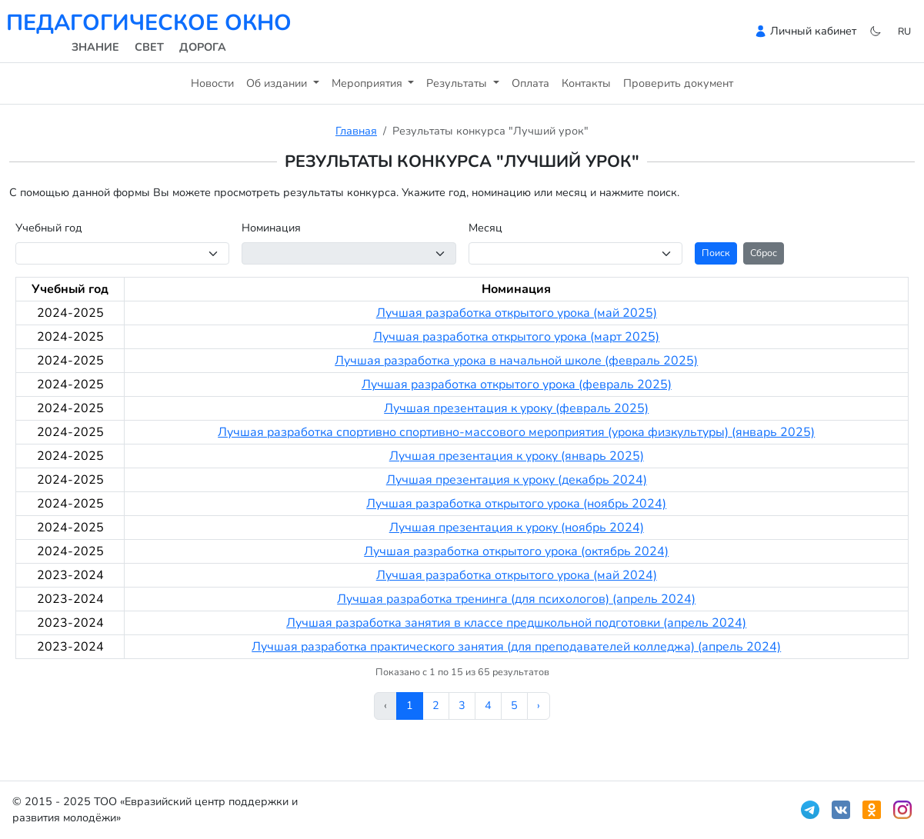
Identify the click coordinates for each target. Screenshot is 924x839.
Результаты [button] (458, 83)
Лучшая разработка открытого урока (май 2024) (516, 575)
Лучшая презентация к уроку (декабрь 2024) (516, 479)
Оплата (530, 83)
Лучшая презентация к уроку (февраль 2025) (516, 408)
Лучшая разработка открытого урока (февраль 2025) (517, 384)
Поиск (716, 252)
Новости (212, 83)
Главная (356, 130)
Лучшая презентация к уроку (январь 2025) (516, 456)
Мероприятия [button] (368, 83)
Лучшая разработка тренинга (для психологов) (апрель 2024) (516, 599)
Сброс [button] (763, 252)
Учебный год (48, 227)
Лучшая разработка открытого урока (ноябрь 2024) (516, 503)
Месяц (485, 227)
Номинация (271, 227)
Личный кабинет (813, 30)
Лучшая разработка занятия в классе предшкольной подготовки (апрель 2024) (516, 622)
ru (904, 31)
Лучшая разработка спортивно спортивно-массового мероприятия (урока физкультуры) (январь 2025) (516, 432)
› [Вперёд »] (538, 705)
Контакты (586, 83)
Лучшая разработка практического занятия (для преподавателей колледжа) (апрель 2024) (516, 646)
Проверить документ (678, 83)
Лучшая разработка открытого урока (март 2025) (516, 336)
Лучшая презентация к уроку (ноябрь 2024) (516, 527)
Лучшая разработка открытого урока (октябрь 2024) (516, 551)
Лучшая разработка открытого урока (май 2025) (516, 313)
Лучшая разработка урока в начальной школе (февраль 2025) (516, 360)
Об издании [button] (278, 83)
